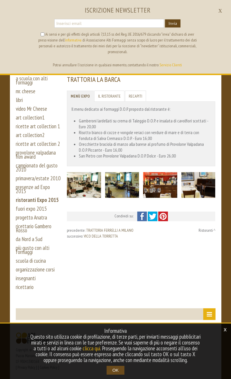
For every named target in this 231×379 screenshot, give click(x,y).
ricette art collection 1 (38, 126)
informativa (73, 40)
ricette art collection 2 (38, 144)
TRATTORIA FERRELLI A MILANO (109, 230)
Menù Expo (80, 96)
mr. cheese (25, 91)
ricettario (25, 287)
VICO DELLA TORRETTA (101, 236)
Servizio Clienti (170, 65)
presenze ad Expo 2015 (33, 189)
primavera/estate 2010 (38, 178)
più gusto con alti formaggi (32, 250)
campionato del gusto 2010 (37, 167)
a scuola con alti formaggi (32, 80)
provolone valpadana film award (36, 154)
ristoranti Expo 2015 (37, 200)
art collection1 (30, 117)
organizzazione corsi (35, 269)
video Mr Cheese (31, 109)
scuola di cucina (31, 261)
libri (19, 100)
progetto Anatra (31, 217)
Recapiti (135, 96)
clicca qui (91, 348)
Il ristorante (109, 96)
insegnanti (26, 278)
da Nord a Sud (29, 239)
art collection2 (30, 135)
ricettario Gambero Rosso (33, 228)
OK (115, 370)
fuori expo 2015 (31, 209)
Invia (173, 23)
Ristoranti (206, 230)
